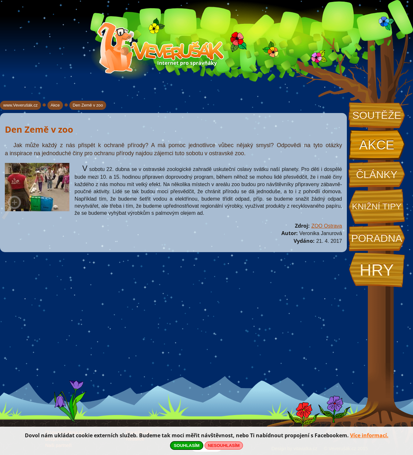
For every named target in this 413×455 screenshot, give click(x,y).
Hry (376, 270)
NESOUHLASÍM (223, 445)
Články (376, 174)
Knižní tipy (377, 206)
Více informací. (369, 435)
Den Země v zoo (88, 105)
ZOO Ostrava (326, 226)
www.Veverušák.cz (20, 105)
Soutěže (376, 115)
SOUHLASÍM (186, 445)
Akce (376, 145)
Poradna (376, 238)
